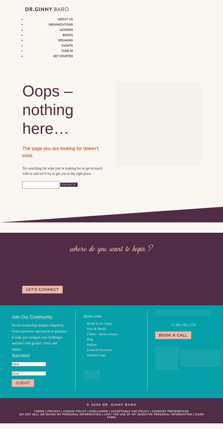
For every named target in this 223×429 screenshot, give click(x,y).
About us (65, 19)
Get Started (63, 56)
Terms (39, 411)
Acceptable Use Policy (130, 411)
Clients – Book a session (102, 334)
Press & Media (96, 328)
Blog (90, 339)
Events (67, 46)
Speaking (65, 40)
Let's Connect (42, 289)
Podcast (92, 344)
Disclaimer (98, 411)
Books (67, 35)
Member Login (96, 355)
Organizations (61, 25)
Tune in (67, 51)
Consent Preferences (170, 411)
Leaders (66, 30)
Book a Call (173, 335)
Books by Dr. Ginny (99, 323)
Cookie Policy (75, 411)
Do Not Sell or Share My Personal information (60, 414)
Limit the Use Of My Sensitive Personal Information (148, 414)
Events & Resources (99, 350)
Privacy (54, 411)
